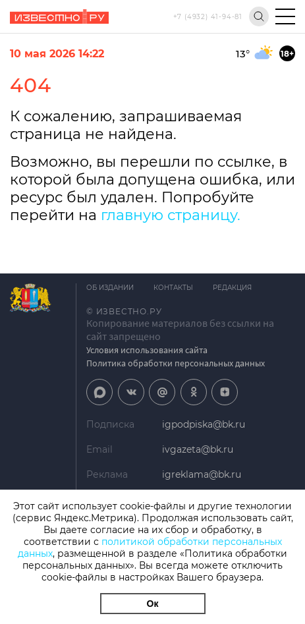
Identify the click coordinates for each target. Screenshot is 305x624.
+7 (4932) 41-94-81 (207, 17)
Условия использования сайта (147, 350)
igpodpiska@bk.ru (203, 424)
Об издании (110, 287)
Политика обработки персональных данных (175, 363)
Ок (153, 603)
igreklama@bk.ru (201, 474)
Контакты (173, 287)
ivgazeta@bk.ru (197, 449)
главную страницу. (170, 215)
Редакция (232, 287)
